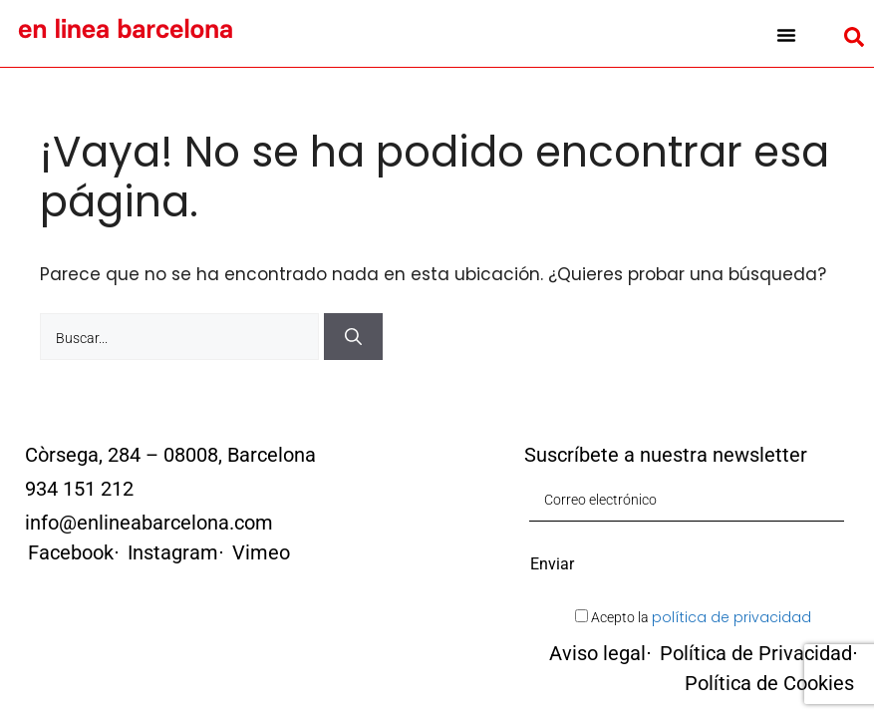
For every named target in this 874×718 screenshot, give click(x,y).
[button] (787, 35)
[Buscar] (353, 337)
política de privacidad (731, 617)
